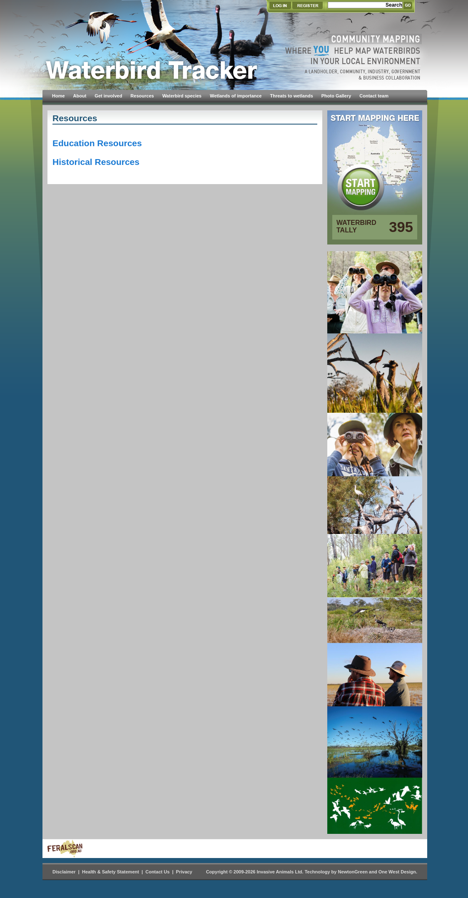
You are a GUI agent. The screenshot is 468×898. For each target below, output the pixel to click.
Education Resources (97, 143)
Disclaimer (64, 871)
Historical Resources (95, 162)
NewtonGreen (353, 871)
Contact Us (157, 871)
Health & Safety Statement (110, 871)
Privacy (184, 871)
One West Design (397, 871)
